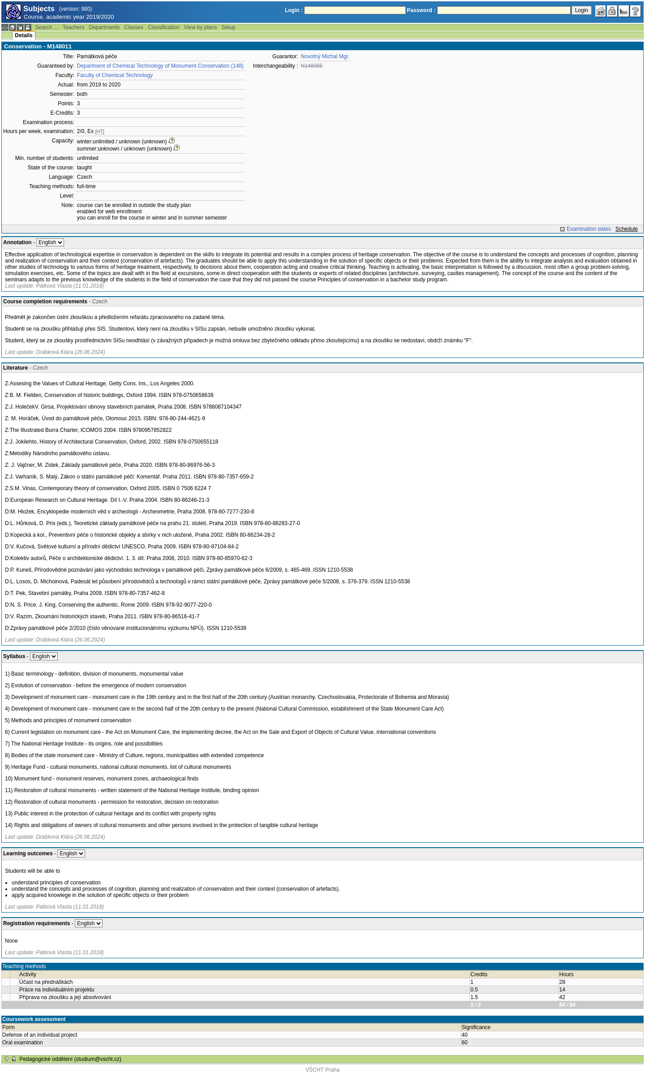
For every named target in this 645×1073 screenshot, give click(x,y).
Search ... (46, 27)
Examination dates (589, 229)
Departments (104, 27)
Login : (294, 10)
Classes (133, 27)
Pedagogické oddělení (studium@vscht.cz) (70, 1059)
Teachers (74, 27)
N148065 (311, 66)
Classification (164, 27)
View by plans (200, 27)
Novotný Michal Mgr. (325, 56)
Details (23, 35)
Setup (228, 27)
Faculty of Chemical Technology (115, 75)
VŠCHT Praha (322, 1070)
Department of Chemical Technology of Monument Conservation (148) (160, 66)
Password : (421, 10)
